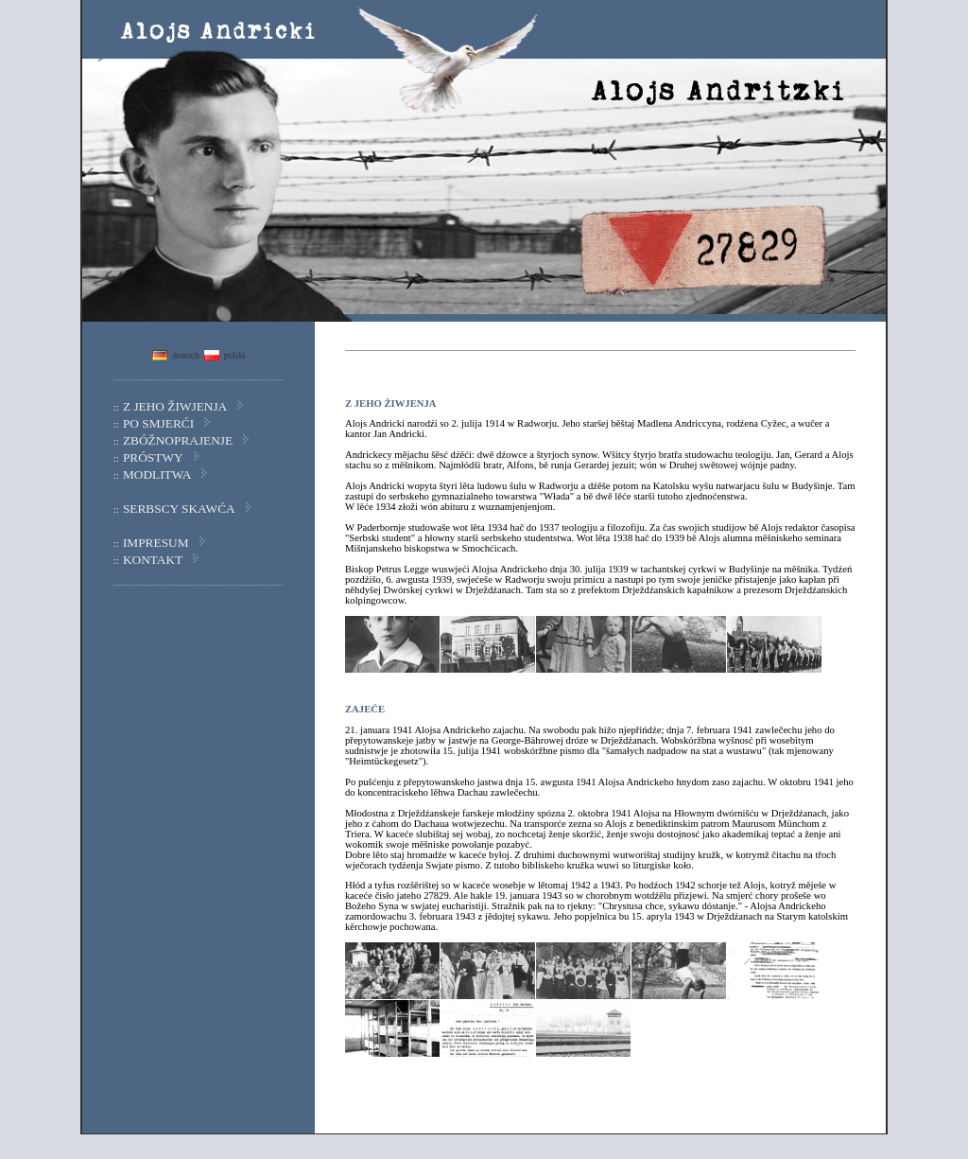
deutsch (185, 355)
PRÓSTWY (153, 457)
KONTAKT (152, 560)
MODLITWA (157, 474)
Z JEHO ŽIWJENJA (175, 406)
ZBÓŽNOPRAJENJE (178, 440)
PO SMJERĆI (158, 423)
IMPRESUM (156, 543)
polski (235, 355)
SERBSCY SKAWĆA (179, 508)
